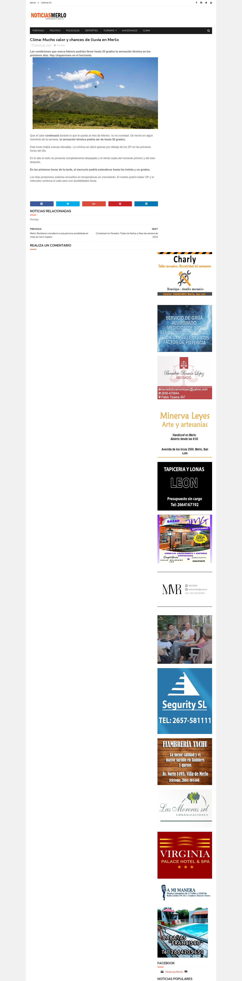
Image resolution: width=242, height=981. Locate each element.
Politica (55, 30)
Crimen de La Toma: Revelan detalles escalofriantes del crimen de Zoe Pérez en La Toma (194, 798)
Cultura (199, 851)
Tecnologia (192, 892)
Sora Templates (50, 977)
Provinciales (201, 887)
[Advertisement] (59, 945)
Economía (193, 857)
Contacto (46, 3)
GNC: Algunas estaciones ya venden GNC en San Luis (194, 812)
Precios (185, 887)
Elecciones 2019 (198, 863)
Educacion (164, 863)
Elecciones (180, 863)
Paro (162, 881)
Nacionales (130, 30)
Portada (39, 30)
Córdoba (194, 845)
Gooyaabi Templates (86, 977)
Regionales (165, 892)
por (161, 887)
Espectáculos (183, 869)
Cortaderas (184, 851)
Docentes (179, 857)
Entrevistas (165, 869)
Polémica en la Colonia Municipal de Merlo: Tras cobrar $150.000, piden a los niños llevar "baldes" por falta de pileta (184, 778)
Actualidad (165, 845)
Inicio (33, 3)
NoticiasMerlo (174, 756)
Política (201, 881)
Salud (178, 892)
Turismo (109, 30)
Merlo (184, 875)
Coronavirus (166, 851)
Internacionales (168, 875)
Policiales (73, 30)
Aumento (180, 845)
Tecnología (165, 898)
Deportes (91, 30)
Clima (146, 30)
